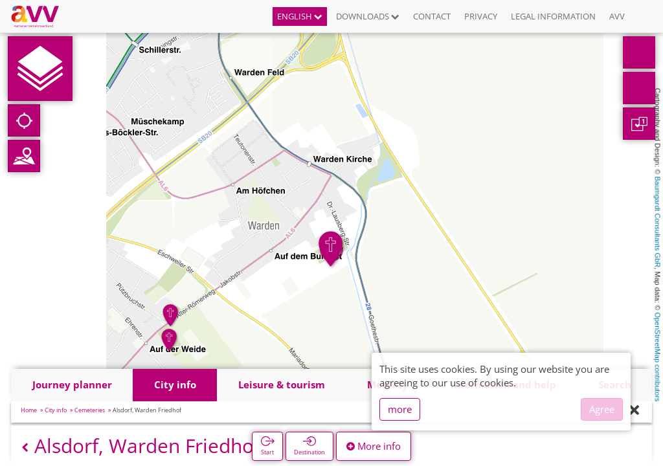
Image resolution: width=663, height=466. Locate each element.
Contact (432, 16)
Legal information (553, 16)
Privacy (480, 16)
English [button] (299, 16)
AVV (617, 16)
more (400, 409)
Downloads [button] (367, 16)
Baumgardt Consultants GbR (658, 222)
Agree (601, 409)
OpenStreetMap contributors (658, 356)
